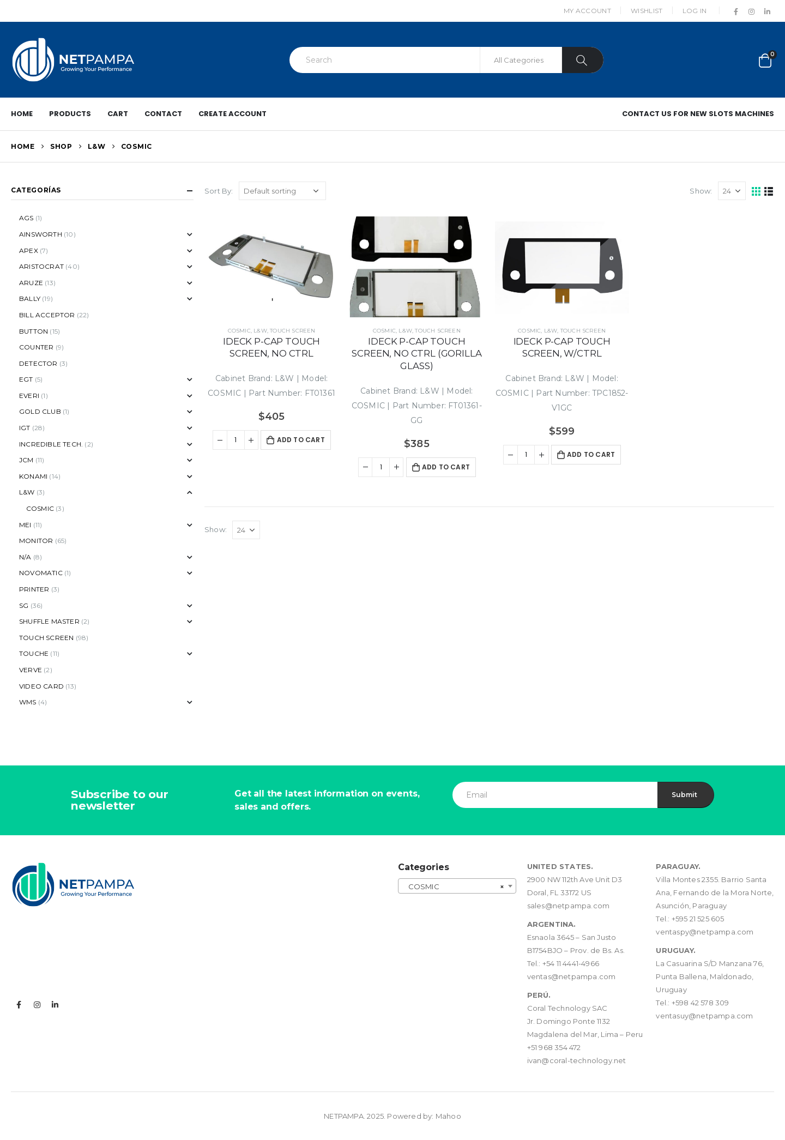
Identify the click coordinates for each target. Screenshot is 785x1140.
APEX (28, 250)
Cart (117, 113)
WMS (28, 702)
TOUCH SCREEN (292, 330)
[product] (271, 266)
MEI (25, 525)
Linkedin (55, 1005)
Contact (163, 113)
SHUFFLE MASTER (49, 621)
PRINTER (34, 589)
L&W (260, 330)
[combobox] (457, 886)
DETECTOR (38, 363)
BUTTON (33, 331)
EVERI (29, 395)
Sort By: (218, 190)
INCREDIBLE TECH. (51, 444)
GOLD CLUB (40, 411)
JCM (26, 460)
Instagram (37, 1005)
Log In (695, 11)
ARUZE (31, 283)
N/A (25, 557)
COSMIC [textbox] (454, 886)
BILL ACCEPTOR (47, 315)
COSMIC (239, 330)
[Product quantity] (236, 440)
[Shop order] (282, 191)
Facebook (19, 1005)
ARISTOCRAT (41, 266)
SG (23, 605)
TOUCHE (34, 653)
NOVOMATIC (41, 573)
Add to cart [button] (301, 439)
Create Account (232, 113)
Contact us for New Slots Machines (698, 113)
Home (22, 113)
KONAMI (33, 476)
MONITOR (36, 540)
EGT (26, 379)
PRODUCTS (70, 113)
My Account (587, 11)
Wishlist (646, 11)
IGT (25, 428)
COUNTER (36, 347)
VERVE (30, 670)
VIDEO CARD (41, 686)
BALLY (29, 298)
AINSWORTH (40, 234)
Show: (701, 190)
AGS (26, 218)
